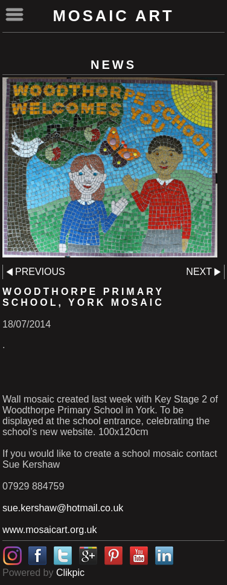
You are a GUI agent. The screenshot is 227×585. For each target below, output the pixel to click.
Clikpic (70, 572)
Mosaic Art (113, 15)
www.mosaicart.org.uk (49, 530)
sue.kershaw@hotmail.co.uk (62, 508)
